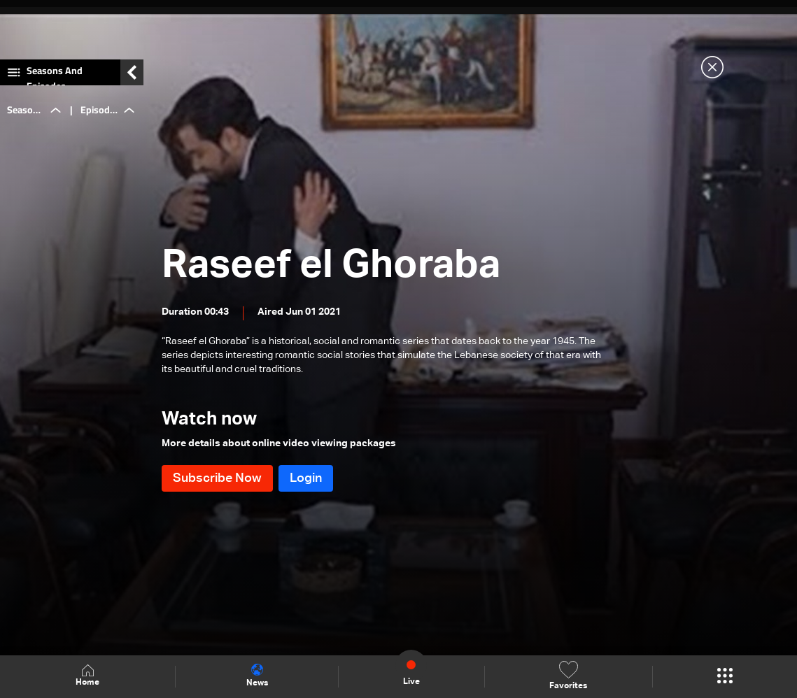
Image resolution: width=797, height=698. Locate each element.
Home (87, 676)
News (257, 676)
